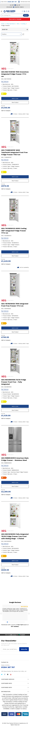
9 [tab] (16, 622)
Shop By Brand (10, 23)
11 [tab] (18, 622)
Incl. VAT (12, 5)
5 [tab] (11, 622)
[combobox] (15, 15)
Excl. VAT (18, 5)
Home (3, 23)
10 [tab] (17, 622)
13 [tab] (21, 622)
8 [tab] (15, 622)
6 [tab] (12, 622)
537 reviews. (15, 626)
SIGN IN (21, 7)
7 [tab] (13, 622)
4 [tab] (9, 622)
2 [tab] (7, 622)
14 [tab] (22, 622)
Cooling (23, 23)
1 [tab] (6, 622)
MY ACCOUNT (10, 7)
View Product (15, 102)
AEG (18, 23)
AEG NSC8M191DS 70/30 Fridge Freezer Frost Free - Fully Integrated (13, 382)
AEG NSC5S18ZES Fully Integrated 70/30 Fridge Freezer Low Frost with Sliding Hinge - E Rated (15, 536)
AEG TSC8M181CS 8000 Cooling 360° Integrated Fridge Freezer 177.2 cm (13, 230)
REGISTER (17, 7)
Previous (1, 613)
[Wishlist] (22, 11)
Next (29, 613)
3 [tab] (8, 622)
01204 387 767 (13, 1)
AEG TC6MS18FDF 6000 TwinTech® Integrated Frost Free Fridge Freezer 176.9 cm (14, 152)
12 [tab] (20, 622)
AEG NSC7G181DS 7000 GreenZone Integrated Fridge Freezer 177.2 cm (15, 74)
